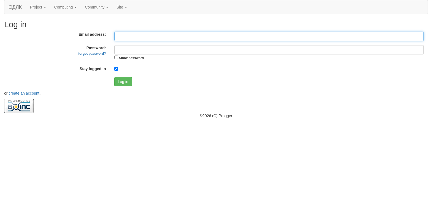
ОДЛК (15, 7)
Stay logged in (93, 69)
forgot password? (92, 54)
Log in (123, 81)
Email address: (92, 34)
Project (38, 7)
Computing (65, 7)
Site (122, 7)
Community (96, 7)
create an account (24, 93)
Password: (92, 51)
